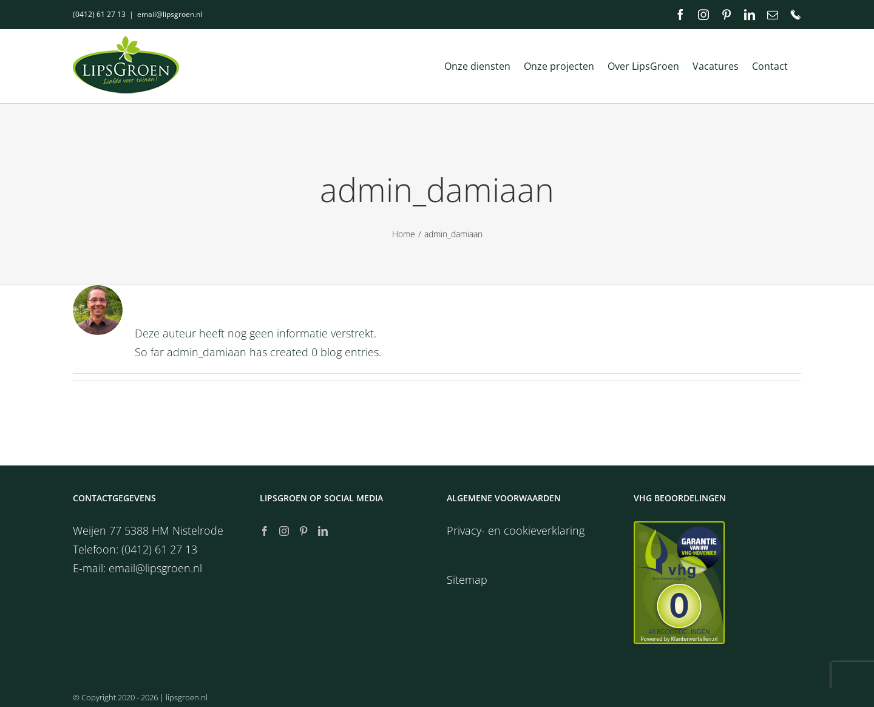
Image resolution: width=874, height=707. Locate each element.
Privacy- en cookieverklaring (515, 530)
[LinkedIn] (323, 531)
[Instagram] (284, 531)
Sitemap (467, 579)
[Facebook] (264, 531)
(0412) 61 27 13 (99, 14)
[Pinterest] (303, 531)
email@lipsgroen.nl (169, 14)
